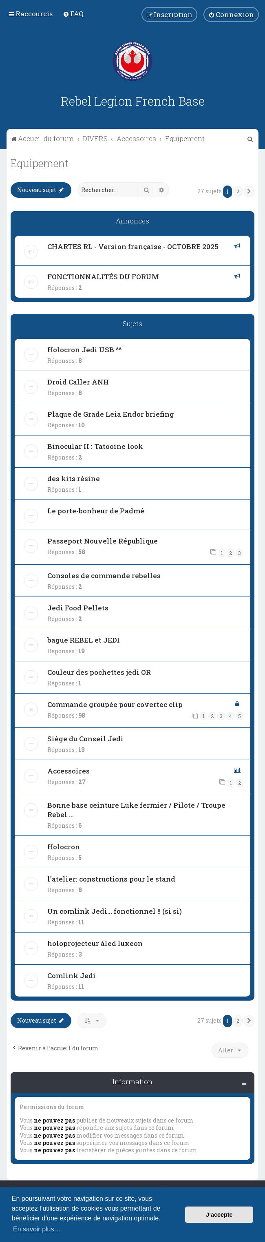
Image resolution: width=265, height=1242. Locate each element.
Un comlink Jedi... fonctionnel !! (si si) (114, 911)
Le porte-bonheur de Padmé (95, 510)
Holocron (63, 846)
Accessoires (68, 771)
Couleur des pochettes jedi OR (99, 672)
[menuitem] (73, 13)
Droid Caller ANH (78, 382)
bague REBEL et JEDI (83, 640)
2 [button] (237, 191)
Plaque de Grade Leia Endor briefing (110, 414)
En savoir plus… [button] (37, 1229)
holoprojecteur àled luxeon (95, 943)
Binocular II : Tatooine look (95, 446)
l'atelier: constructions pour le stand (111, 879)
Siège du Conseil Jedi (85, 738)
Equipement (39, 163)
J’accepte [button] (219, 1214)
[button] (249, 191)
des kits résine (73, 478)
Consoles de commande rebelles (104, 575)
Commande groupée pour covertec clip (115, 704)
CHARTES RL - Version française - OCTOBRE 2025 (133, 246)
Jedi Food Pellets (77, 607)
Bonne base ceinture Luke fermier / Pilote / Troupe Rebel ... (136, 809)
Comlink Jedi (71, 975)
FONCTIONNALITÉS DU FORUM (103, 276)
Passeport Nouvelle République (102, 541)
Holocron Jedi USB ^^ (84, 349)
